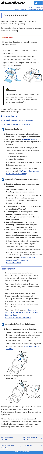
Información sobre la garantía (30, 438)
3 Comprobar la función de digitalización (15, 124)
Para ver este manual (37, 7)
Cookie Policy (27, 445)
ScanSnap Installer (29, 139)
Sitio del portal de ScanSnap (7, 438)
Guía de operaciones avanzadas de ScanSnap (30, 9)
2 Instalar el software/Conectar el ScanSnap (17, 120)
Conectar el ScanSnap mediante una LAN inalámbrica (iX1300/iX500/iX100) (21, 260)
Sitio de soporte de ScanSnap (7, 447)
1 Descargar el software (9, 116)
